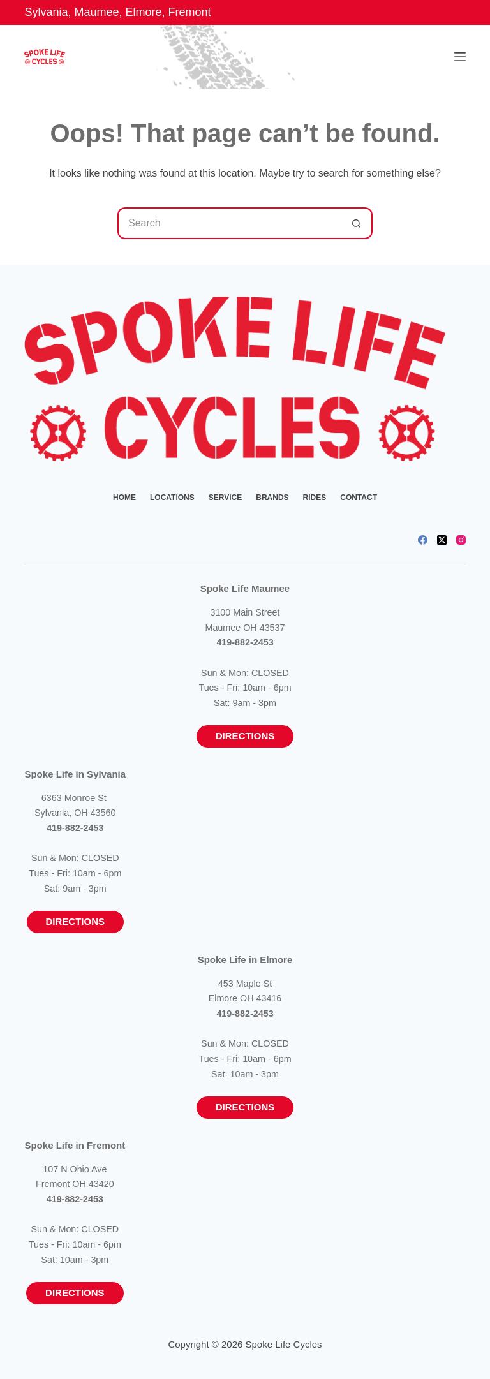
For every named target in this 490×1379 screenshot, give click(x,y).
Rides (315, 497)
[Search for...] (229, 223)
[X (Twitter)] (442, 540)
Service (225, 497)
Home (124, 497)
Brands (272, 497)
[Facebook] (422, 540)
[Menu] (460, 57)
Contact (358, 497)
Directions (245, 735)
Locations (172, 497)
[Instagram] (461, 540)
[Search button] (357, 223)
